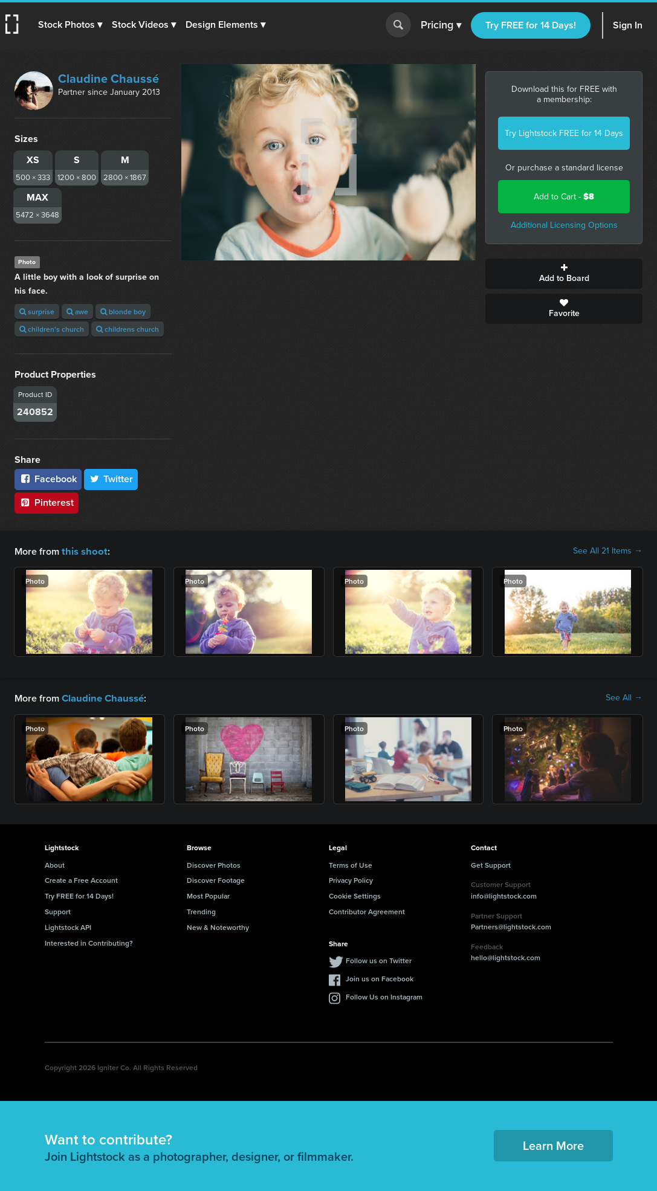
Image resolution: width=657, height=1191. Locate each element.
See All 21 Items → (607, 551)
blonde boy (123, 311)
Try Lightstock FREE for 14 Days (564, 133)
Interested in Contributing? (89, 942)
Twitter (111, 479)
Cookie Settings (355, 894)
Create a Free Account (81, 879)
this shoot (83, 551)
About (55, 864)
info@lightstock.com (504, 894)
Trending (201, 910)
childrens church (127, 329)
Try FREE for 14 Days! (530, 25)
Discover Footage (216, 879)
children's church (51, 329)
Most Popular (208, 894)
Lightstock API (68, 926)
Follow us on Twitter (379, 959)
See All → (624, 697)
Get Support (491, 864)
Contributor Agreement (367, 910)
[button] (71, 24)
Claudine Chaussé (108, 78)
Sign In (627, 25)
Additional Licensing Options (564, 225)
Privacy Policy (351, 879)
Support (58, 910)
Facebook (48, 479)
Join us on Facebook (379, 977)
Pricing (441, 25)
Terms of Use (350, 864)
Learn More (553, 1144)
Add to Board (564, 273)
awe (77, 311)
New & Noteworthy (218, 926)
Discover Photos (214, 864)
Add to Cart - (564, 196)
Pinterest (46, 502)
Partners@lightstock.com (511, 925)
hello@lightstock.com (505, 956)
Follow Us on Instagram (384, 995)
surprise (36, 311)
